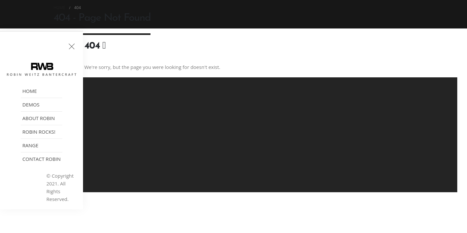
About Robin (38, 118)
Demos (31, 104)
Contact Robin (41, 159)
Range (30, 145)
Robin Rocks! (38, 131)
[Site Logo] (41, 69)
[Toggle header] (72, 46)
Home (29, 91)
